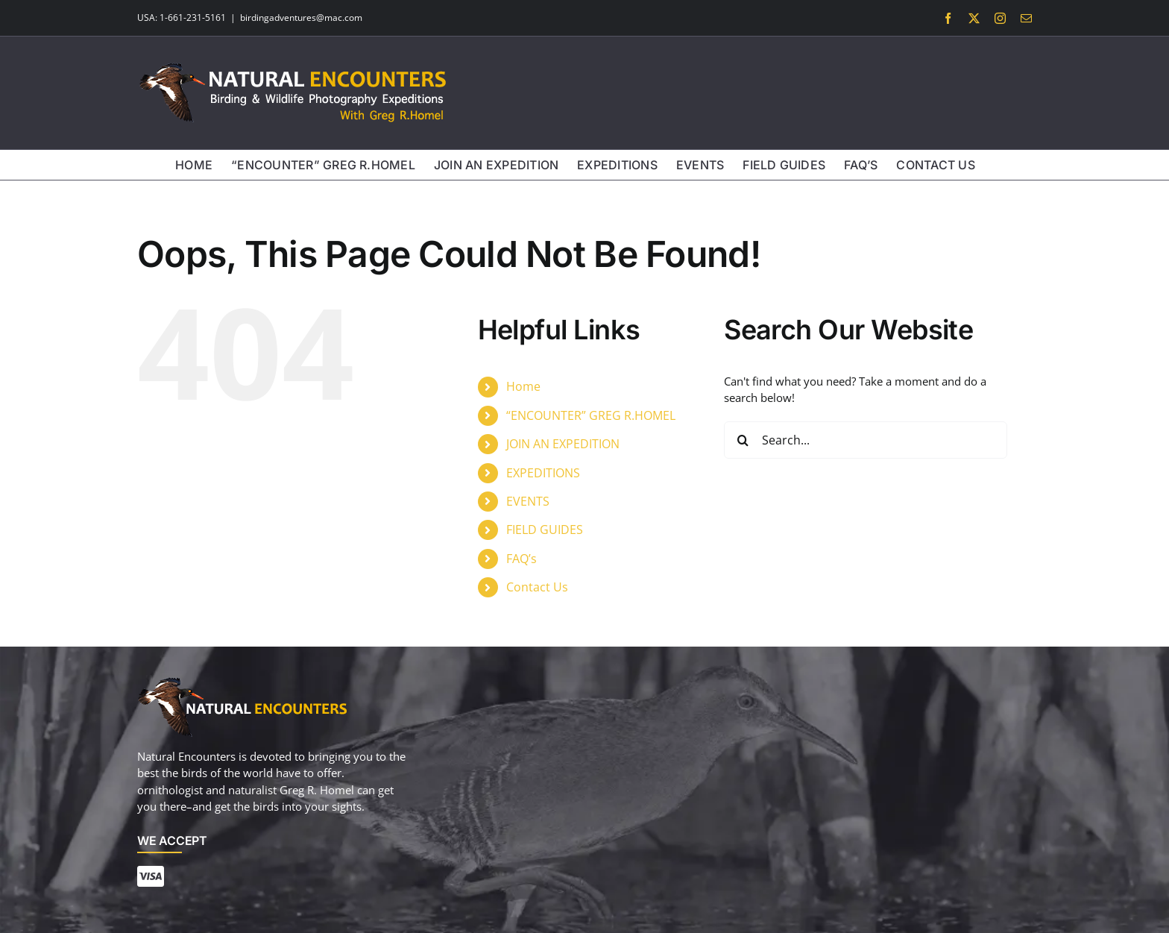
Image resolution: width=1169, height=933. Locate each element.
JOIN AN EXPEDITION (563, 444)
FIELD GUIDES (544, 529)
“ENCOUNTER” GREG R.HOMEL (590, 415)
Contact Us (537, 587)
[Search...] (865, 440)
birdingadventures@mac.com (301, 17)
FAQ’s (521, 558)
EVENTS (527, 501)
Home (523, 386)
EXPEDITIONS (543, 473)
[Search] (742, 440)
